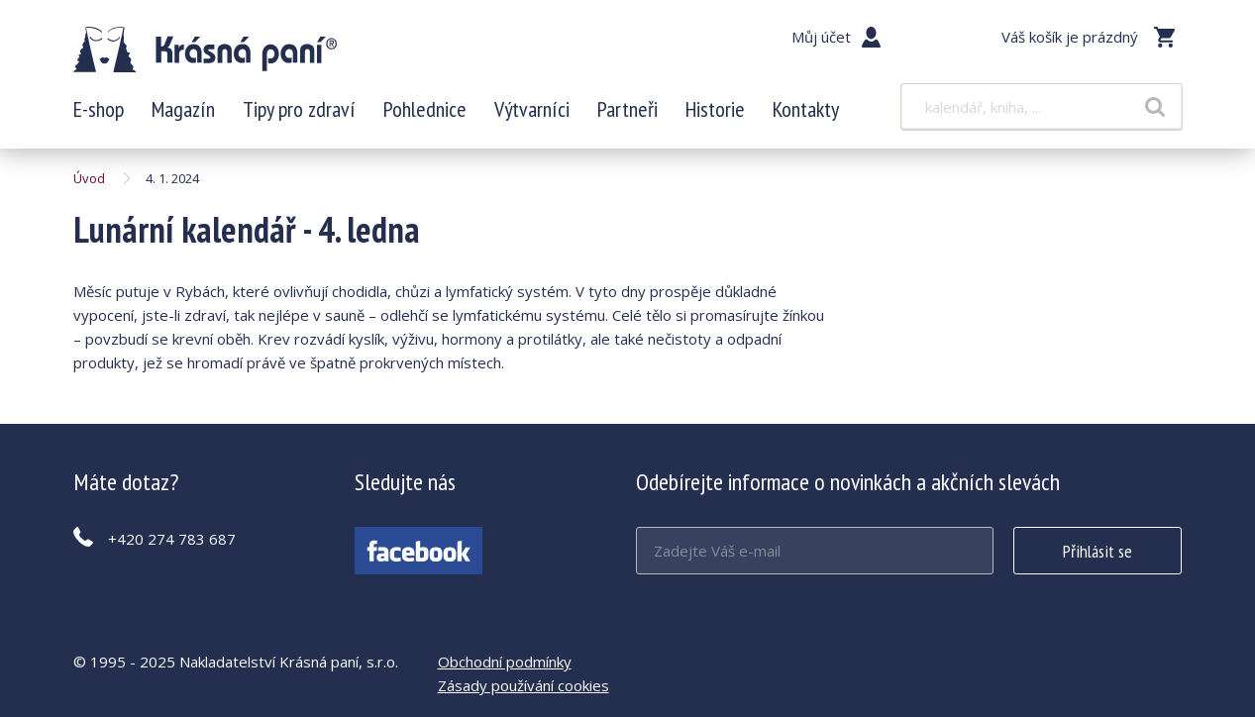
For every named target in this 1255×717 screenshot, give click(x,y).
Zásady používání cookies (523, 685)
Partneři (627, 109)
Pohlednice (425, 109)
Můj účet (821, 37)
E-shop (98, 109)
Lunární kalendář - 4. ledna (205, 49)
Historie (715, 109)
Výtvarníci (532, 109)
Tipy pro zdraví (299, 109)
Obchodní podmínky (505, 661)
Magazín (183, 109)
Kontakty (806, 109)
